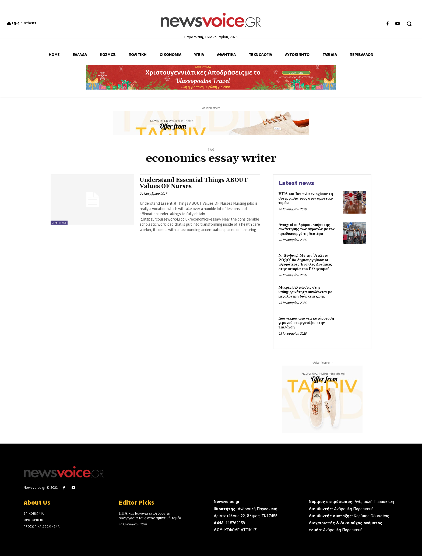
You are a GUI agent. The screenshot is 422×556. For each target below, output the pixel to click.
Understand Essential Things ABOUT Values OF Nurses (194, 183)
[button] (409, 23)
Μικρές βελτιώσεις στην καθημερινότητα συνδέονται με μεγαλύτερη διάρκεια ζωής (305, 292)
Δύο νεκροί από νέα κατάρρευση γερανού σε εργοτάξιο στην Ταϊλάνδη (306, 323)
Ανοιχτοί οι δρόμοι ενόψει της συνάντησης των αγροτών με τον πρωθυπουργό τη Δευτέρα (307, 229)
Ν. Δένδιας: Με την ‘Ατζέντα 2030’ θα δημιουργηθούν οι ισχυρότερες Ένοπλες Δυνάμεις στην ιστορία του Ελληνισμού (305, 262)
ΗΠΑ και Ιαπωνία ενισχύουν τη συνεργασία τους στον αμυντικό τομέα (306, 198)
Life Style (59, 222)
